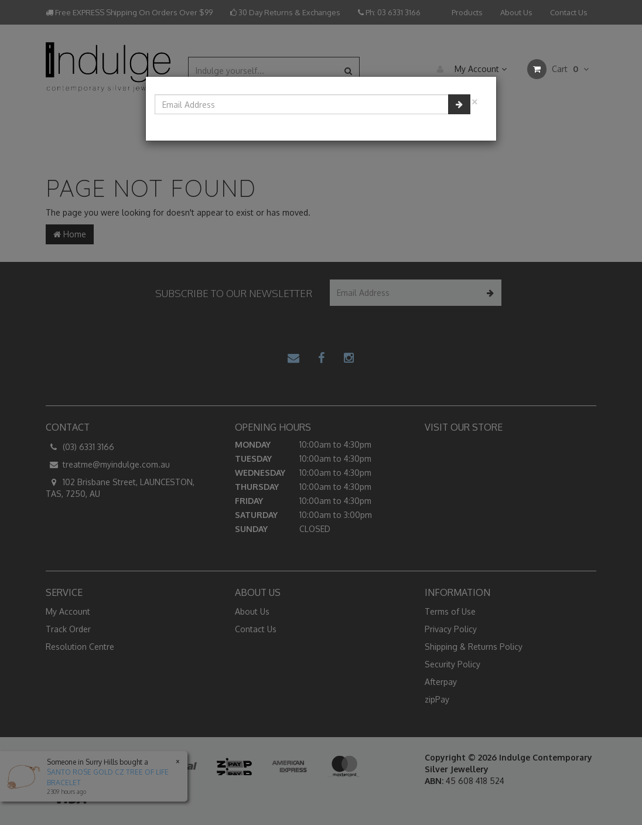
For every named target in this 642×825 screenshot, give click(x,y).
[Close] (474, 100)
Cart (558, 69)
